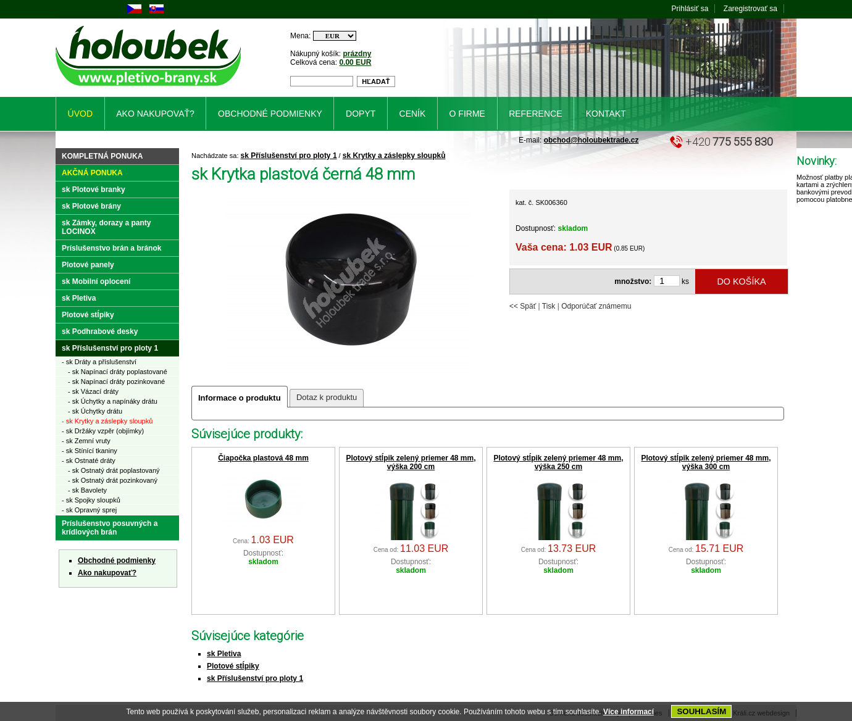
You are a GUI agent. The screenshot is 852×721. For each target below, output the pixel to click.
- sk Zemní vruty (86, 440)
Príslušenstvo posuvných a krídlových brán (109, 527)
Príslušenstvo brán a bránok (111, 248)
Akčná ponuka (92, 173)
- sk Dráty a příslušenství (99, 361)
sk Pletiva (224, 653)
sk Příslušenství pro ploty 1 (289, 155)
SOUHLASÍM (701, 711)
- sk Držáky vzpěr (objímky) (103, 431)
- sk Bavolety (87, 490)
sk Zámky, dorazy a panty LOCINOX (106, 227)
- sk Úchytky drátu (95, 411)
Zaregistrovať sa (750, 8)
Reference (535, 114)
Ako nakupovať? (107, 573)
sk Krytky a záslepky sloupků (394, 155)
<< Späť (522, 306)
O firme (467, 114)
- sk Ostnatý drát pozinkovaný (112, 480)
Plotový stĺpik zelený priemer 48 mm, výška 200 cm (410, 462)
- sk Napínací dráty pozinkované (116, 381)
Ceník (412, 114)
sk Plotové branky (93, 189)
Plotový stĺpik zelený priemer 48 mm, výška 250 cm (558, 462)
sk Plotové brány (91, 206)
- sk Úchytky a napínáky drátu (112, 401)
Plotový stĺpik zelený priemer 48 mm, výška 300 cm (706, 462)
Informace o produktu (239, 397)
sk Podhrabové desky (100, 331)
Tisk (549, 306)
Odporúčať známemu (596, 306)
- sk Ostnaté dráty (88, 460)
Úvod (80, 114)
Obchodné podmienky (117, 560)
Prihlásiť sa (690, 8)
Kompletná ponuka (102, 156)
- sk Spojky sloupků (91, 500)
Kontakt (606, 114)
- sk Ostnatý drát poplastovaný (114, 470)
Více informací (628, 711)
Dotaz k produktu (326, 397)
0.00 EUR (355, 62)
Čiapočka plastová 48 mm (263, 458)
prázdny (357, 53)
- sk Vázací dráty (93, 391)
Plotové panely (88, 264)
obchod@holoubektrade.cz (591, 140)
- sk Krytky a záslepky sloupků (107, 421)
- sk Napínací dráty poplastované (117, 371)
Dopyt (360, 114)
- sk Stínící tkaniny (89, 450)
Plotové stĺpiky (233, 666)
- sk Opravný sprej (89, 510)
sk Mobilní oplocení (96, 281)
